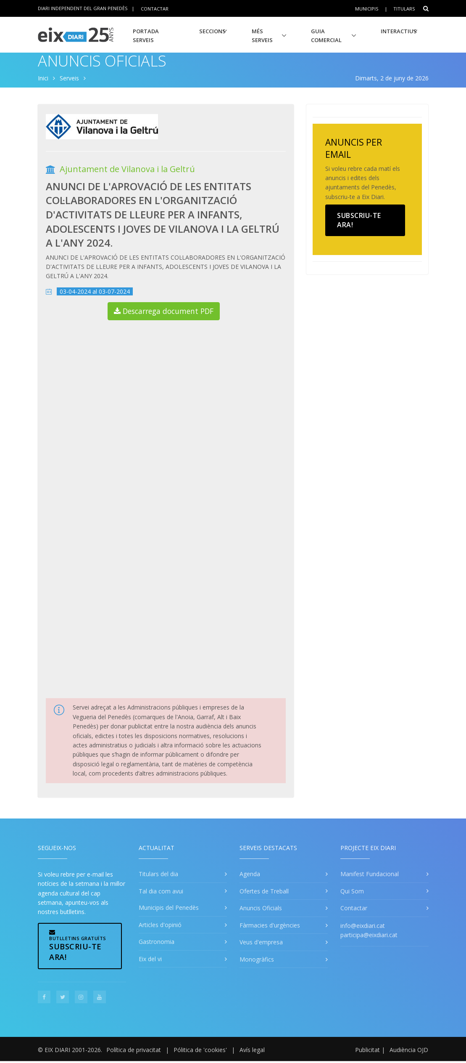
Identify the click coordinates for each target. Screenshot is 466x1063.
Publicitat (367, 1050)
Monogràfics (257, 959)
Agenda (250, 874)
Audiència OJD (409, 1050)
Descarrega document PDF (163, 311)
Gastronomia (156, 942)
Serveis (69, 78)
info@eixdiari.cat (362, 926)
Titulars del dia (158, 874)
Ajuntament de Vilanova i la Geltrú (127, 169)
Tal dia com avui (161, 891)
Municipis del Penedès (169, 908)
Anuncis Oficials (102, 60)
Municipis (366, 8)
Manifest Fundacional (369, 874)
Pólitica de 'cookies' (200, 1050)
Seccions (212, 31)
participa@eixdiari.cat (369, 935)
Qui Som (352, 891)
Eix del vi (150, 959)
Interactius (399, 31)
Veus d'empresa (261, 942)
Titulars (404, 8)
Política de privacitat (133, 1050)
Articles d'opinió (160, 925)
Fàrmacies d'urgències (270, 925)
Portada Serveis (146, 35)
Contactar (154, 8)
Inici (43, 78)
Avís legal (252, 1050)
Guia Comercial (326, 35)
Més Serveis (262, 35)
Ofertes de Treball (264, 891)
